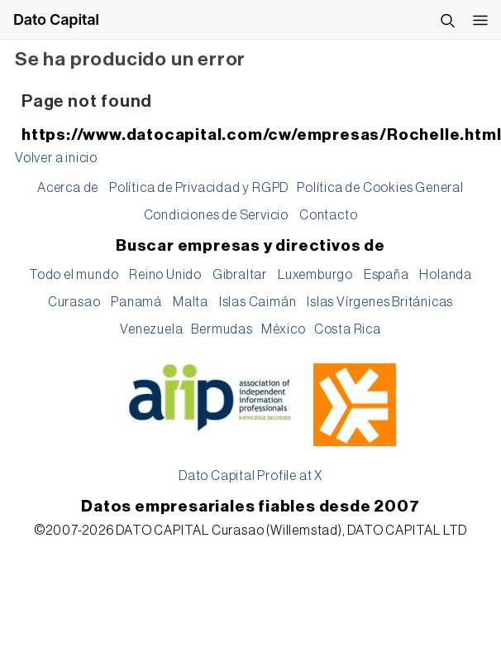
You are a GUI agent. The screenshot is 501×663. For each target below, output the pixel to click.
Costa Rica (347, 329)
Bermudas (221, 329)
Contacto (328, 215)
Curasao (74, 302)
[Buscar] (447, 20)
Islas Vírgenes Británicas (380, 302)
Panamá (136, 302)
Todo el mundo (73, 274)
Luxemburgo (315, 274)
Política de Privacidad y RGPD (199, 188)
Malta (190, 302)
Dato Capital (56, 19)
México (283, 329)
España (386, 274)
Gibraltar (239, 274)
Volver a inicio (56, 158)
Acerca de (67, 188)
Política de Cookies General (380, 188)
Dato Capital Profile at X (250, 476)
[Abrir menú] (480, 20)
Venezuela (151, 329)
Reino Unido (165, 274)
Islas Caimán (258, 302)
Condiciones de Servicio (216, 215)
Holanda (445, 274)
